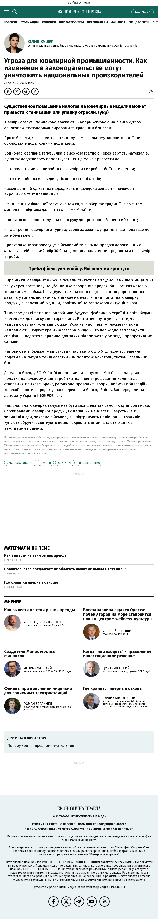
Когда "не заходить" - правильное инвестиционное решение (117, 653)
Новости (10, 22)
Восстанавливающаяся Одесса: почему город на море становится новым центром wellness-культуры (117, 614)
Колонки (49, 22)
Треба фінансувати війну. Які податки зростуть (79, 268)
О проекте (67, 824)
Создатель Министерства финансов (29, 653)
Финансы (118, 22)
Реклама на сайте (44, 824)
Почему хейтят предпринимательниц (40, 745)
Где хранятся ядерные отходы (31, 582)
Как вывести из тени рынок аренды (35, 555)
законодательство (20, 462)
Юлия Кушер (41, 41)
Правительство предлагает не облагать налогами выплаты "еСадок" (65, 569)
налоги (46, 462)
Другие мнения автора (27, 738)
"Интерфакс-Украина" (130, 847)
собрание (65, 462)
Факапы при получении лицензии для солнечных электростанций (38, 690)
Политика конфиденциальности (102, 824)
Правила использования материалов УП (54, 829)
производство (89, 462)
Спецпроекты (138, 22)
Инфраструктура (71, 22)
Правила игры (97, 22)
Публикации (29, 22)
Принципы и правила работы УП (110, 829)
